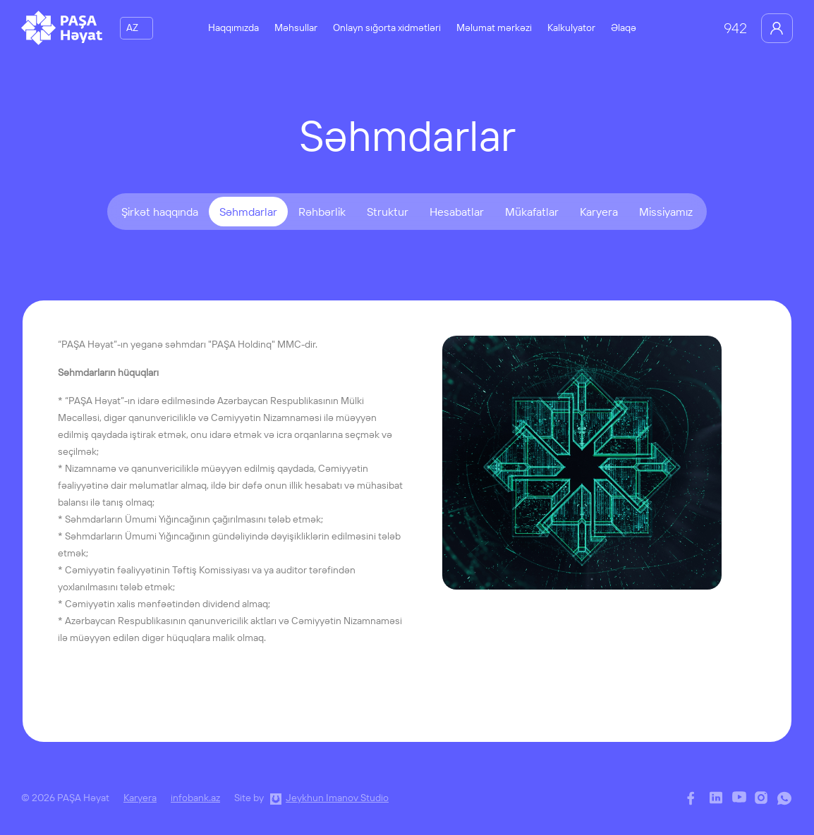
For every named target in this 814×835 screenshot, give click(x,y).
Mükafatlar (532, 212)
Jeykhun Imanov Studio (337, 797)
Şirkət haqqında (159, 212)
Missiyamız (666, 212)
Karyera (599, 212)
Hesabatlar (457, 212)
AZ (132, 27)
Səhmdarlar (248, 212)
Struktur (387, 212)
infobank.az (195, 797)
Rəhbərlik (322, 212)
